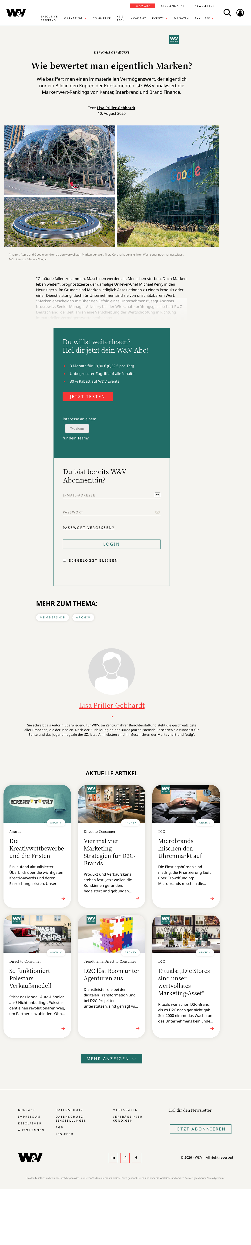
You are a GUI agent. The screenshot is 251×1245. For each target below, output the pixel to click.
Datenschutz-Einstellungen (71, 1119)
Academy (138, 18)
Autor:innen (31, 1130)
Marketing (73, 18)
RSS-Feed (65, 1134)
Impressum (29, 1117)
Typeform (77, 428)
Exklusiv (202, 18)
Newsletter (204, 5)
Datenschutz (69, 1110)
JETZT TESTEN (87, 396)
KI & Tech (121, 18)
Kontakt (26, 1110)
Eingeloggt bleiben (93, 560)
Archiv (83, 617)
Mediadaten (125, 1110)
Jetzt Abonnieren (200, 1129)
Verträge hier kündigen (128, 1119)
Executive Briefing (49, 18)
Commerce (102, 18)
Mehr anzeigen (112, 1058)
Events (158, 18)
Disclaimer (30, 1123)
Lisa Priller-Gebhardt (116, 107)
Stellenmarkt (172, 5)
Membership (52, 617)
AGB (60, 1127)
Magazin (181, 18)
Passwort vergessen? (88, 527)
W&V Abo (143, 6)
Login (111, 544)
